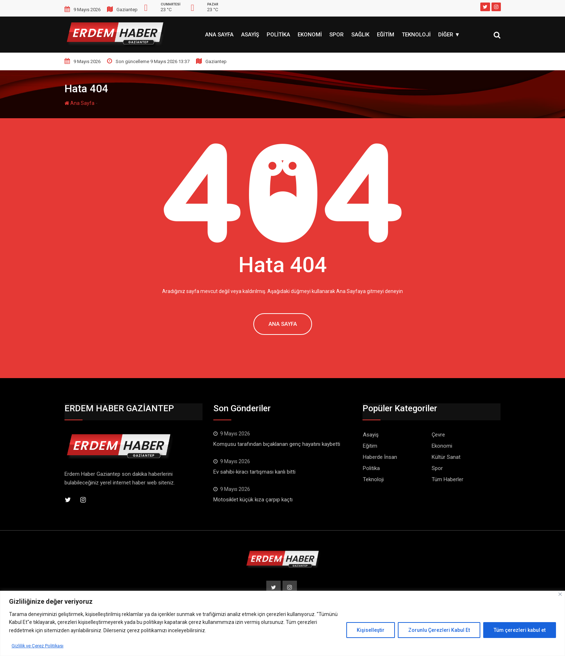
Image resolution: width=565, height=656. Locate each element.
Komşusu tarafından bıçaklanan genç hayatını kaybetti (276, 444)
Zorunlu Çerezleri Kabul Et (439, 630)
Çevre (438, 434)
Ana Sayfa (219, 34)
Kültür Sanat (446, 457)
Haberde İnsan (380, 457)
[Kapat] (560, 594)
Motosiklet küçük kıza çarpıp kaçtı (253, 499)
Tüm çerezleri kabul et (520, 630)
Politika (278, 34)
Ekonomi (310, 34)
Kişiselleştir (370, 630)
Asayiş (250, 34)
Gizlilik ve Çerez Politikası (40, 645)
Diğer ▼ (449, 34)
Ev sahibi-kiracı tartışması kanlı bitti (254, 472)
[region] (282, 623)
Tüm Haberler (447, 479)
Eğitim (385, 34)
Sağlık (360, 34)
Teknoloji (416, 34)
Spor (336, 34)
